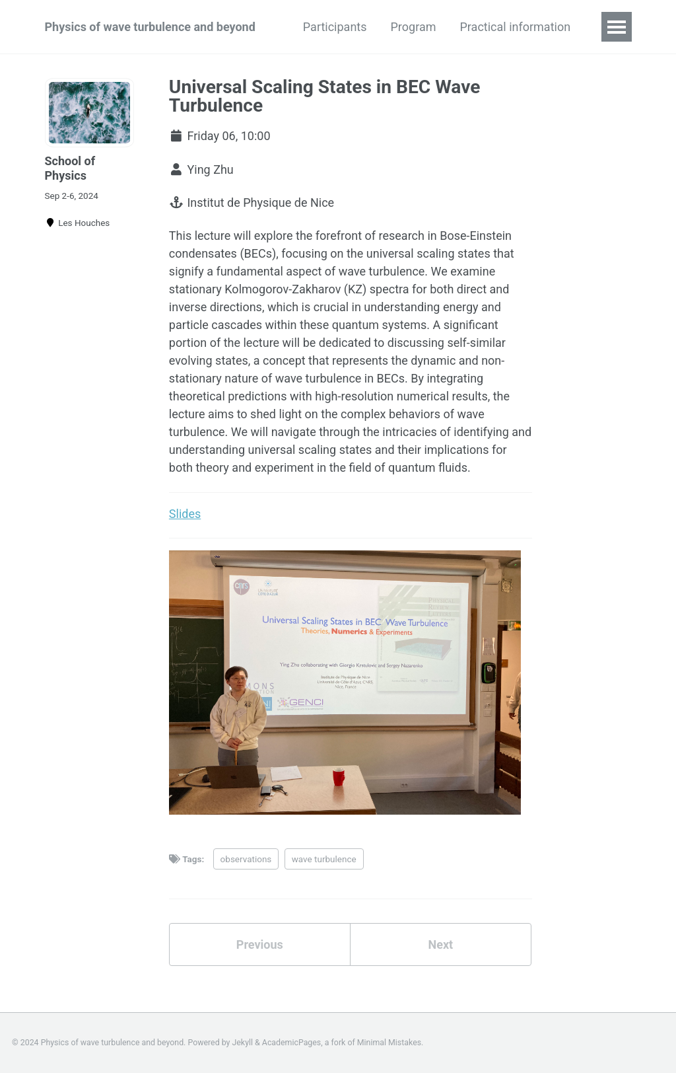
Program (413, 27)
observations (246, 859)
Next (440, 944)
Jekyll (243, 1042)
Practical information (515, 27)
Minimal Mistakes (389, 1042)
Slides (185, 514)
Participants (335, 27)
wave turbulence (324, 859)
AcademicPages (291, 1042)
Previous (259, 944)
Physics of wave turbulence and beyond (150, 27)
